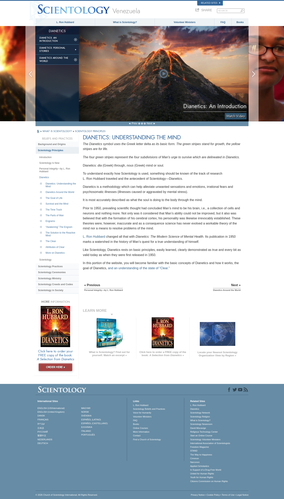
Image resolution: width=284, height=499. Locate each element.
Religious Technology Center (204, 432)
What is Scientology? (125, 22)
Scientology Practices (50, 266)
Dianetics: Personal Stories (52, 49)
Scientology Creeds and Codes (55, 284)
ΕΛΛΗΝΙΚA (86, 427)
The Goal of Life (54, 198)
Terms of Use (228, 495)
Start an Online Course (201, 435)
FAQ (222, 22)
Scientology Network (200, 412)
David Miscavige (198, 428)
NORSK (85, 412)
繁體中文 (41, 435)
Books (240, 22)
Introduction (45, 157)
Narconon (195, 462)
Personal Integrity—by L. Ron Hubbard (54, 170)
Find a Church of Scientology (147, 439)
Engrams (50, 221)
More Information (141, 432)
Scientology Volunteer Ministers (205, 439)
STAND (193, 451)
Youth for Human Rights (201, 477)
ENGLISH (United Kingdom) (50, 412)
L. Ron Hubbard (65, 22)
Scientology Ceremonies (52, 272)
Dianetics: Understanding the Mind (61, 185)
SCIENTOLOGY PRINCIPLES (90, 131)
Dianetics (44, 177)
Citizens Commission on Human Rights (209, 481)
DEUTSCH (42, 443)
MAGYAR (86, 408)
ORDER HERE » (55, 367)
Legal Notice (242, 495)
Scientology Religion (200, 416)
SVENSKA (86, 415)
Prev (134, 123)
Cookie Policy (213, 495)
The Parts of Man (55, 215)
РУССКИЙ (42, 432)
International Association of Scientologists (210, 443)
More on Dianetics (55, 252)
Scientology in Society (50, 290)
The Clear (51, 241)
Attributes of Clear (55, 247)
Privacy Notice (198, 495)
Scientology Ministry (49, 278)
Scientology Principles (50, 150)
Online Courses (140, 428)
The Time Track (54, 209)
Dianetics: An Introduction (48, 39)
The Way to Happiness (201, 454)
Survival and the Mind (57, 203)
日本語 (40, 428)
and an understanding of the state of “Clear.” (139, 268)
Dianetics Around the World (53, 59)
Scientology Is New (49, 163)
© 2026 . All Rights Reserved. (67, 495)
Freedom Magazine (199, 447)
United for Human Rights (202, 473)
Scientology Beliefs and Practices (149, 409)
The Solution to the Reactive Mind (60, 234)
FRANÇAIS (43, 419)
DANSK (41, 415)
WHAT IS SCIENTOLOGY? (57, 131)
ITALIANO (86, 431)
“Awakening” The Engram (59, 227)
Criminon (194, 458)
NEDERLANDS (44, 439)
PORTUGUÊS (88, 435)
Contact (136, 435)
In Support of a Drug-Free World (205, 470)
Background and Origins (52, 144)
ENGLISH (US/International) (51, 408)
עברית (41, 423)
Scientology (45, 259)
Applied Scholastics (199, 466)
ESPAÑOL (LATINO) (91, 419)
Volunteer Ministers (184, 22)
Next (149, 123)
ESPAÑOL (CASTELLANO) (94, 423)
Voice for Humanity (142, 412)
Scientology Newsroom (201, 424)
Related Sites (210, 3)
